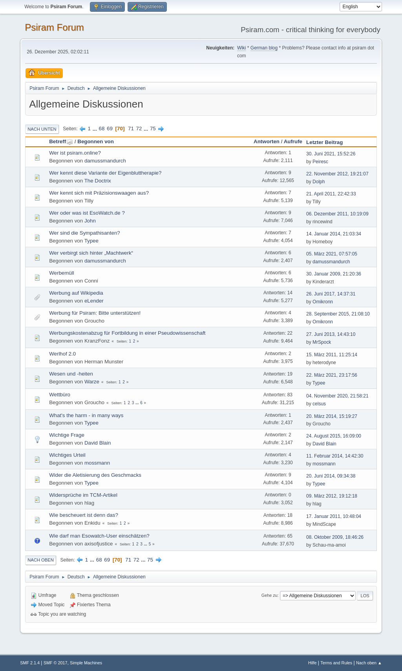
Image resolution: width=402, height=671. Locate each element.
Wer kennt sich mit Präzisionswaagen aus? (99, 193)
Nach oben (40, 560)
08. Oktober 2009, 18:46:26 (335, 537)
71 (131, 128)
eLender (94, 301)
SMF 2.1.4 (30, 662)
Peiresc (320, 161)
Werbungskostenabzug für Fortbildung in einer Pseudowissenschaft (127, 333)
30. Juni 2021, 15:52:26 (330, 154)
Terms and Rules (336, 662)
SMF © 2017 (56, 662)
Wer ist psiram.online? (75, 153)
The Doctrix (97, 181)
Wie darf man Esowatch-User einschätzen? (99, 536)
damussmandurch (105, 161)
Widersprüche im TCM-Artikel (83, 495)
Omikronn (322, 302)
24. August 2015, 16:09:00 (333, 436)
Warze (91, 382)
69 (110, 128)
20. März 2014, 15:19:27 (331, 416)
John (90, 221)
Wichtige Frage (66, 435)
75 (153, 128)
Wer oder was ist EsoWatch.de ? (87, 213)
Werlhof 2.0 (62, 354)
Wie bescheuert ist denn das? (83, 515)
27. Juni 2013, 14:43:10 (330, 334)
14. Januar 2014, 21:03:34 (333, 234)
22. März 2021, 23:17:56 (331, 375)
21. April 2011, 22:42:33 (331, 194)
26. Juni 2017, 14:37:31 (330, 294)
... (96, 128)
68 (102, 128)
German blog (264, 48)
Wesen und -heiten (71, 374)
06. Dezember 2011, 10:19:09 (337, 214)
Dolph (318, 181)
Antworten (267, 141)
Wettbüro (59, 394)
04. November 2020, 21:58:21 (337, 396)
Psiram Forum (54, 27)
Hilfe (312, 662)
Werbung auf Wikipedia (76, 293)
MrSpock (321, 342)
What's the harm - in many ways (86, 415)
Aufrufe (293, 141)
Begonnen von (95, 141)
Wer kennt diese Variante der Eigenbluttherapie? (105, 173)
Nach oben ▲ (369, 662)
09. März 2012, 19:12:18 (331, 496)
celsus (319, 404)
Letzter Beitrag (324, 142)
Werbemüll (61, 273)
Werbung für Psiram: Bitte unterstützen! (95, 313)
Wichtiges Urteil (67, 455)
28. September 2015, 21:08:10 (338, 314)
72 (139, 128)
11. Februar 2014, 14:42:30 (334, 456)
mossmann (97, 463)
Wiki (241, 48)
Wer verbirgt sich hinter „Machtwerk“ (91, 253)
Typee (91, 241)
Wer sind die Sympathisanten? (84, 233)
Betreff (61, 141)
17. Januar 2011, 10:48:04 (333, 516)
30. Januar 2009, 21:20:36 (333, 274)
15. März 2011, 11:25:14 (331, 354)
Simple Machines (86, 662)
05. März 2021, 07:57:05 (331, 254)
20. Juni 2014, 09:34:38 (330, 476)
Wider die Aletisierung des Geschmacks (95, 475)
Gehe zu (269, 595)
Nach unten (41, 129)
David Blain (97, 443)
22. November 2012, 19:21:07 (337, 174)
